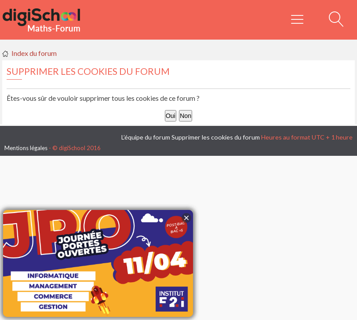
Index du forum (34, 53)
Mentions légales (25, 147)
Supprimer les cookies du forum (215, 137)
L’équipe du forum (145, 137)
